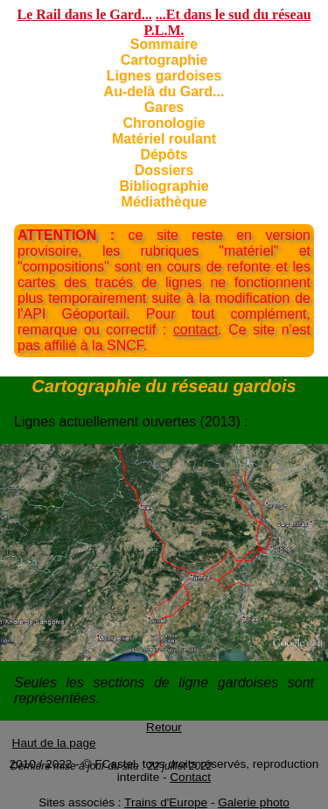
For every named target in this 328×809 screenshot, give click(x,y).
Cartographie (164, 60)
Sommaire (164, 44)
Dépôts (163, 154)
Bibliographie (163, 186)
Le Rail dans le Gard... (84, 14)
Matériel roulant (164, 138)
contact (196, 329)
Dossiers (164, 170)
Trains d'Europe (165, 802)
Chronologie (163, 123)
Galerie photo (254, 802)
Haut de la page (54, 742)
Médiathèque (164, 201)
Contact (190, 777)
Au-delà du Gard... (164, 91)
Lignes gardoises (164, 75)
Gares (164, 107)
